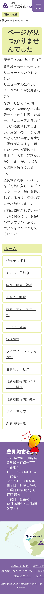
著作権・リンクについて (17, 571)
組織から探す (20, 566)
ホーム (10, 248)
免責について (22, 576)
